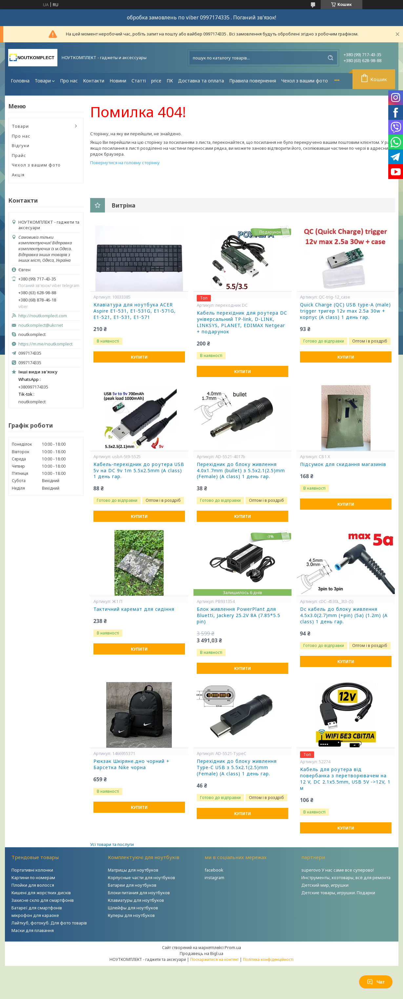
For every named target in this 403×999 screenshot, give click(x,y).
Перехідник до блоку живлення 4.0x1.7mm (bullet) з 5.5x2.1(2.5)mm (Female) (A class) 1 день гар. (241, 470)
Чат (376, 982)
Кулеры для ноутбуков (131, 915)
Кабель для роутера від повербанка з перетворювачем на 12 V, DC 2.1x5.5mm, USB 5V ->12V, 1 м (345, 778)
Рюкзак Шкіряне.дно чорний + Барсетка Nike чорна (131, 764)
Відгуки (21, 145)
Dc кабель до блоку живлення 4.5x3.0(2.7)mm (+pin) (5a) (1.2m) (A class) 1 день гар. (344, 615)
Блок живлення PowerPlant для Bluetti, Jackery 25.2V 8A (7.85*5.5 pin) (238, 615)
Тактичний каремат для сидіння (133, 609)
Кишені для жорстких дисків (41, 893)
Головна (20, 81)
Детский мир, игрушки (325, 885)
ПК (170, 81)
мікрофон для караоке (35, 915)
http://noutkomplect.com (42, 316)
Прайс (19, 155)
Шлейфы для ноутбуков (133, 908)
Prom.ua (233, 947)
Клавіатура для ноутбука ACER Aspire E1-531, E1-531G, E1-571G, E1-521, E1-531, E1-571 (134, 311)
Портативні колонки (32, 870)
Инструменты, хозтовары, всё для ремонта (346, 877)
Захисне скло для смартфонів (42, 900)
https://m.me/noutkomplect (45, 344)
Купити (139, 357)
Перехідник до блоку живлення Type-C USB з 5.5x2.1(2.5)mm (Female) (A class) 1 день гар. (237, 767)
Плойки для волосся (32, 885)
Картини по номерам (33, 877)
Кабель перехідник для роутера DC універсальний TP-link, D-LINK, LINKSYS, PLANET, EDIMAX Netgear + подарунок (242, 322)
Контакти (93, 81)
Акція (18, 175)
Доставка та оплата (201, 81)
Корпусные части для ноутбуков (141, 877)
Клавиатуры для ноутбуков (136, 900)
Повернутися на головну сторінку (125, 163)
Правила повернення (252, 81)
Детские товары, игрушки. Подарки (338, 893)
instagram (214, 877)
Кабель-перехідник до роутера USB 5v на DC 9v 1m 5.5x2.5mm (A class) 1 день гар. (138, 470)
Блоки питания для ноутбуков (139, 893)
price (156, 81)
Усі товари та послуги (112, 844)
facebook (214, 870)
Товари (43, 81)
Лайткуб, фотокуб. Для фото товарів (49, 923)
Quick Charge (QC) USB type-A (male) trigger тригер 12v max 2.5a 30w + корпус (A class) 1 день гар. (345, 311)
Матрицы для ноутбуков (133, 870)
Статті (138, 81)
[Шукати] (330, 57)
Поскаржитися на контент (214, 959)
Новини (118, 81)
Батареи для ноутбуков (132, 885)
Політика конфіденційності (268, 959)
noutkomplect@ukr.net (40, 325)
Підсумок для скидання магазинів (343, 464)
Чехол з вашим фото (304, 81)
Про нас (69, 81)
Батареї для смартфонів (36, 908)
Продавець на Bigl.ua (201, 953)
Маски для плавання (32, 930)
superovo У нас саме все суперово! (337, 870)
